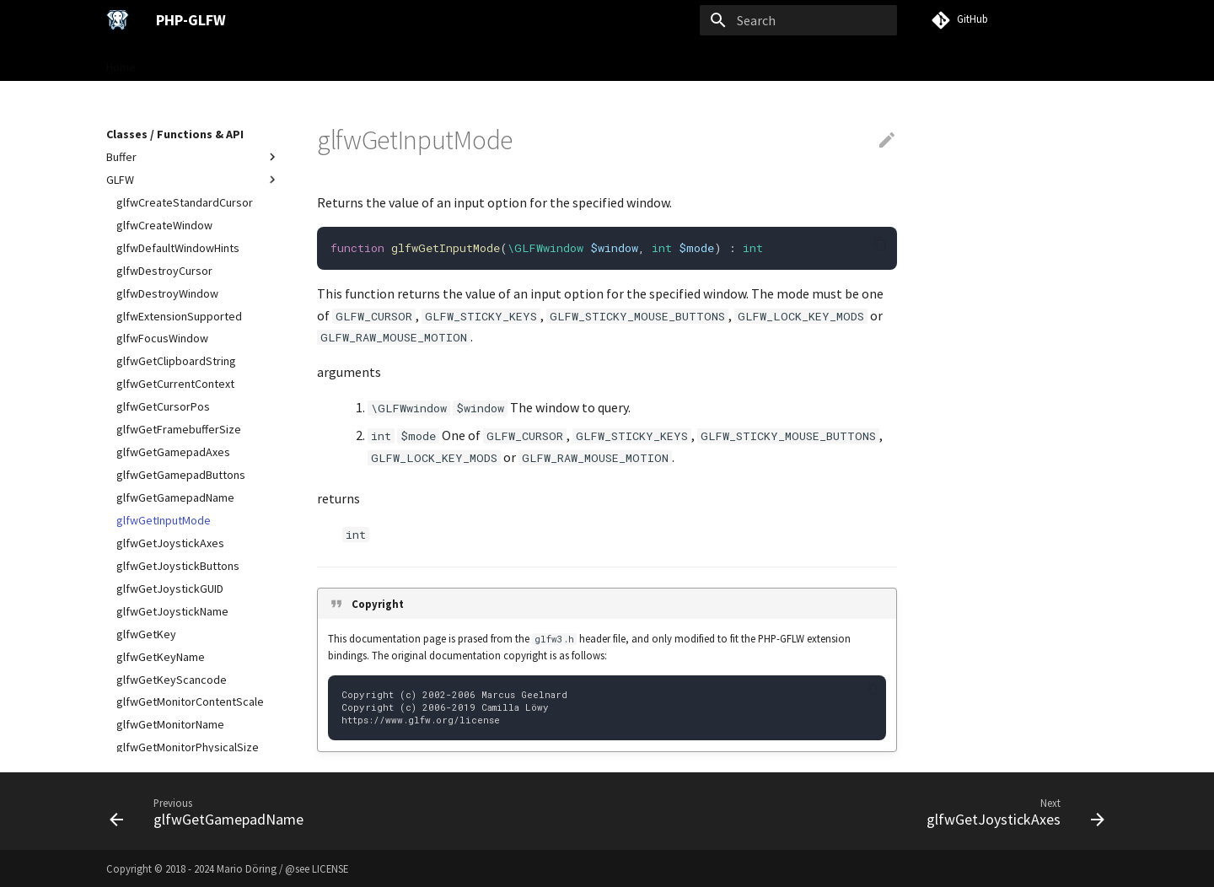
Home (121, 61)
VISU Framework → (600, 61)
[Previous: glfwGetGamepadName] (211, 811)
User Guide (289, 61)
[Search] (798, 20)
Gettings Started (198, 61)
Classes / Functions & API (400, 61)
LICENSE (330, 868)
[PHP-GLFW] (117, 20)
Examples (508, 61)
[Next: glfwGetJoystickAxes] (1011, 811)
